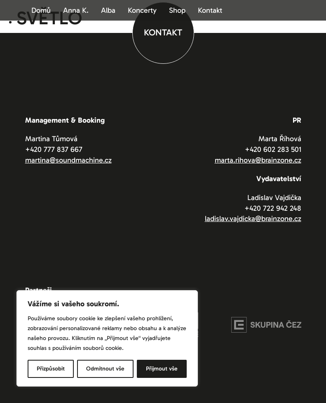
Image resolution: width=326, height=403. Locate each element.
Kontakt (210, 10)
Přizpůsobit (51, 368)
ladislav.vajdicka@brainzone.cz (253, 218)
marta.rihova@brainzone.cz (258, 160)
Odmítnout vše (105, 368)
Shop (177, 10)
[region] (107, 338)
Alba (108, 10)
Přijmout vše (162, 368)
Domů (41, 10)
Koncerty (142, 10)
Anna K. (76, 10)
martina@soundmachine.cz (68, 160)
